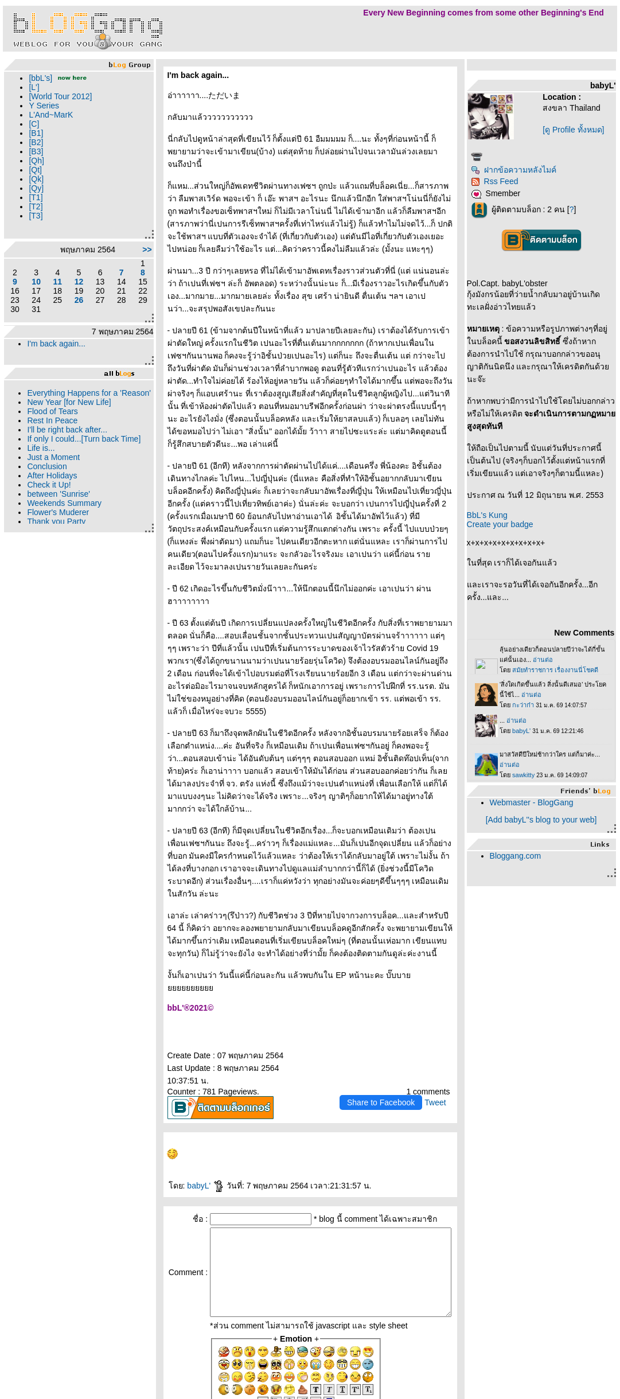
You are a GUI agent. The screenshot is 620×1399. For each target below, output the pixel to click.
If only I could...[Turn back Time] (84, 448)
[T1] (35, 197)
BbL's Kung (499, 536)
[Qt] (35, 169)
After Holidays (52, 484)
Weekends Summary (64, 512)
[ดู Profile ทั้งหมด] (580, 129)
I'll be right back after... (67, 438)
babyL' (194, 1084)
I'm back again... (56, 343)
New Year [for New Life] (69, 411)
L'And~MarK (51, 114)
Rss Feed (507, 181)
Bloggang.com (527, 877)
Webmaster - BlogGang (544, 824)
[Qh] (36, 160)
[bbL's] (40, 78)
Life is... (40, 457)
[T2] (35, 206)
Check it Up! (49, 493)
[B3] (36, 151)
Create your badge (512, 546)
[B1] (36, 133)
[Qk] (36, 179)
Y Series (44, 105)
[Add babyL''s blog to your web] (547, 841)
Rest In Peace (52, 429)
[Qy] (36, 188)
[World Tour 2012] (60, 96)
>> (135, 249)
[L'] (34, 87)
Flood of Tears (52, 420)
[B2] (36, 142)
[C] (34, 123)
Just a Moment (53, 466)
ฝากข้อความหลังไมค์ (525, 169)
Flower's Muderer (58, 521)
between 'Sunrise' (58, 503)
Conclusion (47, 475)
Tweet (447, 1001)
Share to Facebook (393, 1001)
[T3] (35, 215)
